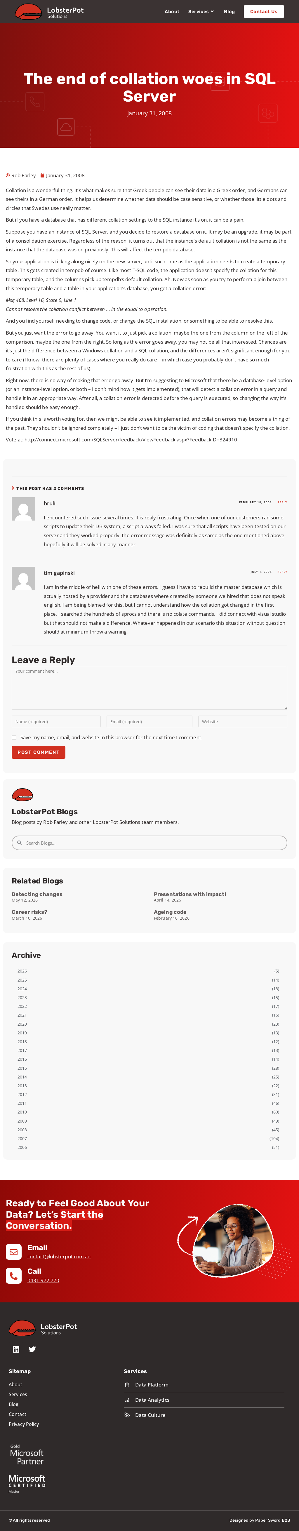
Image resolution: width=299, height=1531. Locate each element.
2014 (22, 1077)
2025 (22, 980)
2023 (22, 997)
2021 (22, 1015)
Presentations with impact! (190, 894)
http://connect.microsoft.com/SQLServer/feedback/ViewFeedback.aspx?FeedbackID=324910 (131, 439)
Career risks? (29, 912)
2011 (22, 1103)
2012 (22, 1094)
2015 (22, 1068)
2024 (22, 988)
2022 (22, 1006)
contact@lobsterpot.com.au (59, 1256)
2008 (22, 1129)
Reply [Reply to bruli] (282, 502)
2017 (22, 1050)
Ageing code (170, 912)
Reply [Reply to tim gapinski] (282, 572)
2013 (22, 1085)
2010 (22, 1112)
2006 (22, 1147)
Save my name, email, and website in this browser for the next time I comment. (111, 737)
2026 (22, 971)
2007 (22, 1138)
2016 (22, 1059)
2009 (22, 1121)
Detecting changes (37, 894)
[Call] (14, 1276)
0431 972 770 (43, 1280)
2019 (22, 1033)
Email (37, 1247)
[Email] (14, 1252)
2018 (22, 1041)
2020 (22, 1024)
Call (34, 1271)
